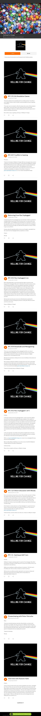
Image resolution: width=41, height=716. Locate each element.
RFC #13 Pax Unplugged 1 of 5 (19, 411)
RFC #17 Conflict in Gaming (18, 155)
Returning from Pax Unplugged (19, 215)
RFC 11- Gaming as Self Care (18, 555)
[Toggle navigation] (39, 5)
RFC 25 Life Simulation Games (18, 96)
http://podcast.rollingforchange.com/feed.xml (13, 37)
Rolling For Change (9, 35)
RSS (28, 53)
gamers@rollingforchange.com (10, 170)
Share (12, 53)
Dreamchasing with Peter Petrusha (20, 616)
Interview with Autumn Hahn (18, 678)
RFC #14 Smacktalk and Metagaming (21, 346)
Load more (20, 702)
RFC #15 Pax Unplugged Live (18, 278)
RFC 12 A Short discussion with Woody (22, 490)
